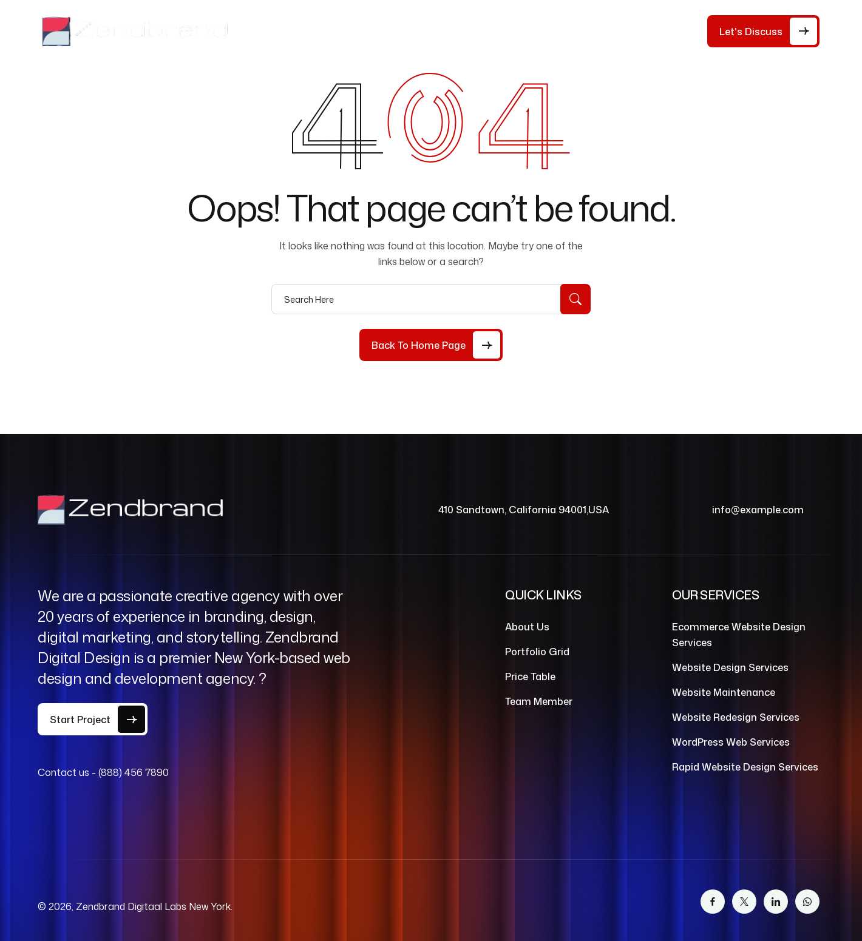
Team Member (538, 701)
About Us (335, 31)
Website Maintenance (723, 692)
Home (279, 31)
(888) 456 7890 (133, 772)
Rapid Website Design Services (745, 767)
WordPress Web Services (731, 742)
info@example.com (758, 509)
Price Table (404, 31)
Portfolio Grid (537, 651)
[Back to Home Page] (431, 345)
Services (473, 31)
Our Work (550, 31)
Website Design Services (730, 667)
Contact (617, 31)
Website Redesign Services (735, 717)
